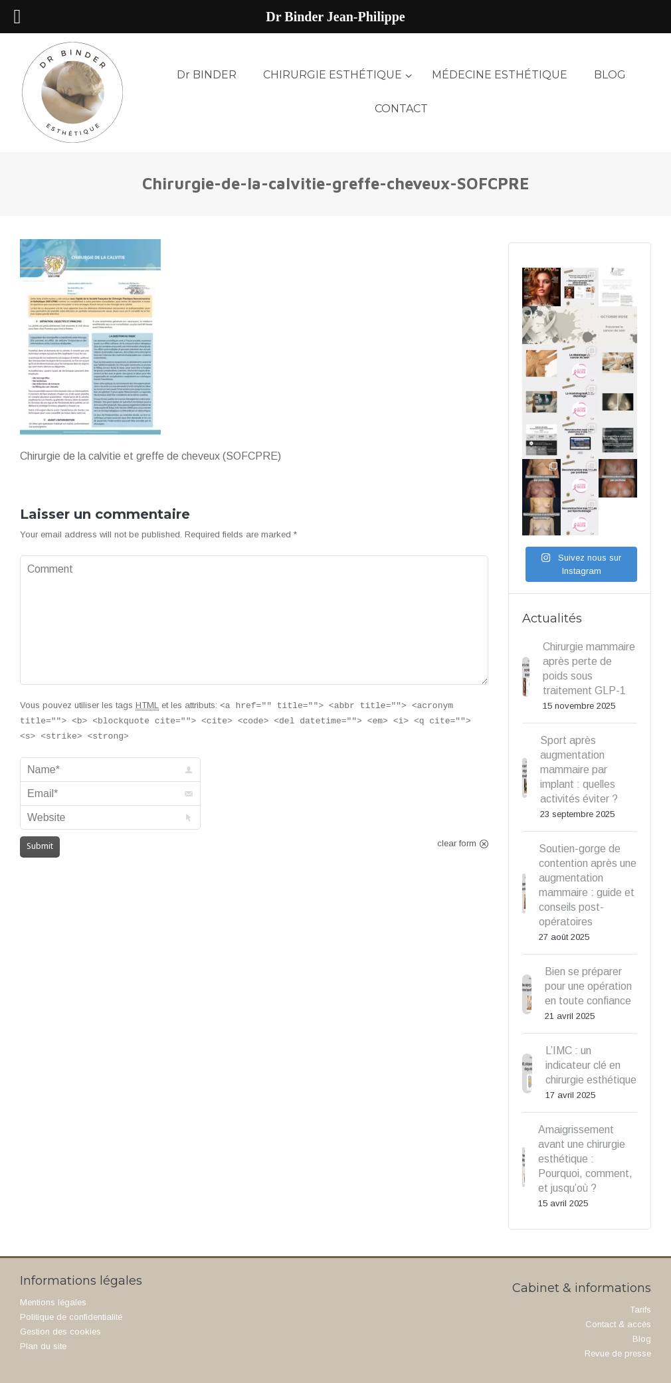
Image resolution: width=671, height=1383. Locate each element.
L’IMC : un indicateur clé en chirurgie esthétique (590, 1065)
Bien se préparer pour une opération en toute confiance (588, 986)
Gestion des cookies (60, 1332)
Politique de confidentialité (71, 1317)
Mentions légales (53, 1302)
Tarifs (640, 1310)
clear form (456, 843)
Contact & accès (618, 1324)
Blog (641, 1339)
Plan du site (43, 1346)
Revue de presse (618, 1353)
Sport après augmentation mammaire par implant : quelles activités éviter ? (579, 769)
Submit (40, 846)
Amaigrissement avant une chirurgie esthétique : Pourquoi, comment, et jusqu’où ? (585, 1159)
